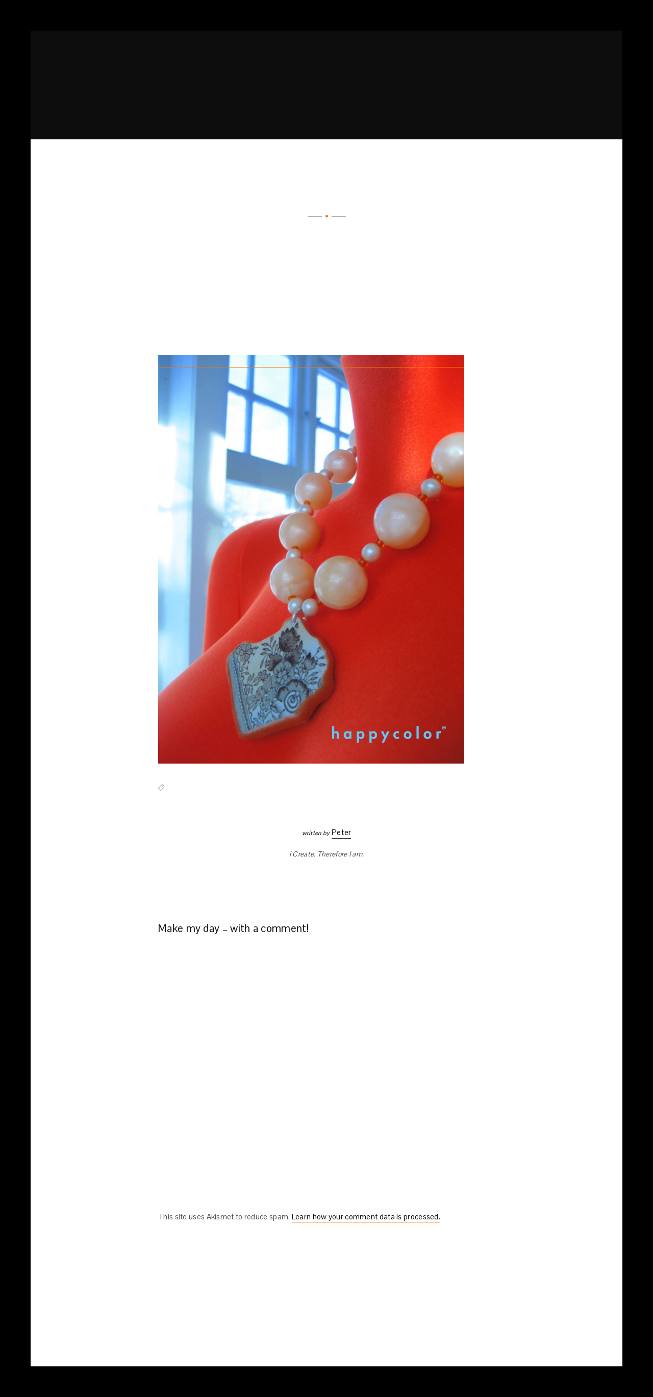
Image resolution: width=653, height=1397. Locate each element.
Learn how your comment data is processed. (366, 1216)
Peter (341, 832)
